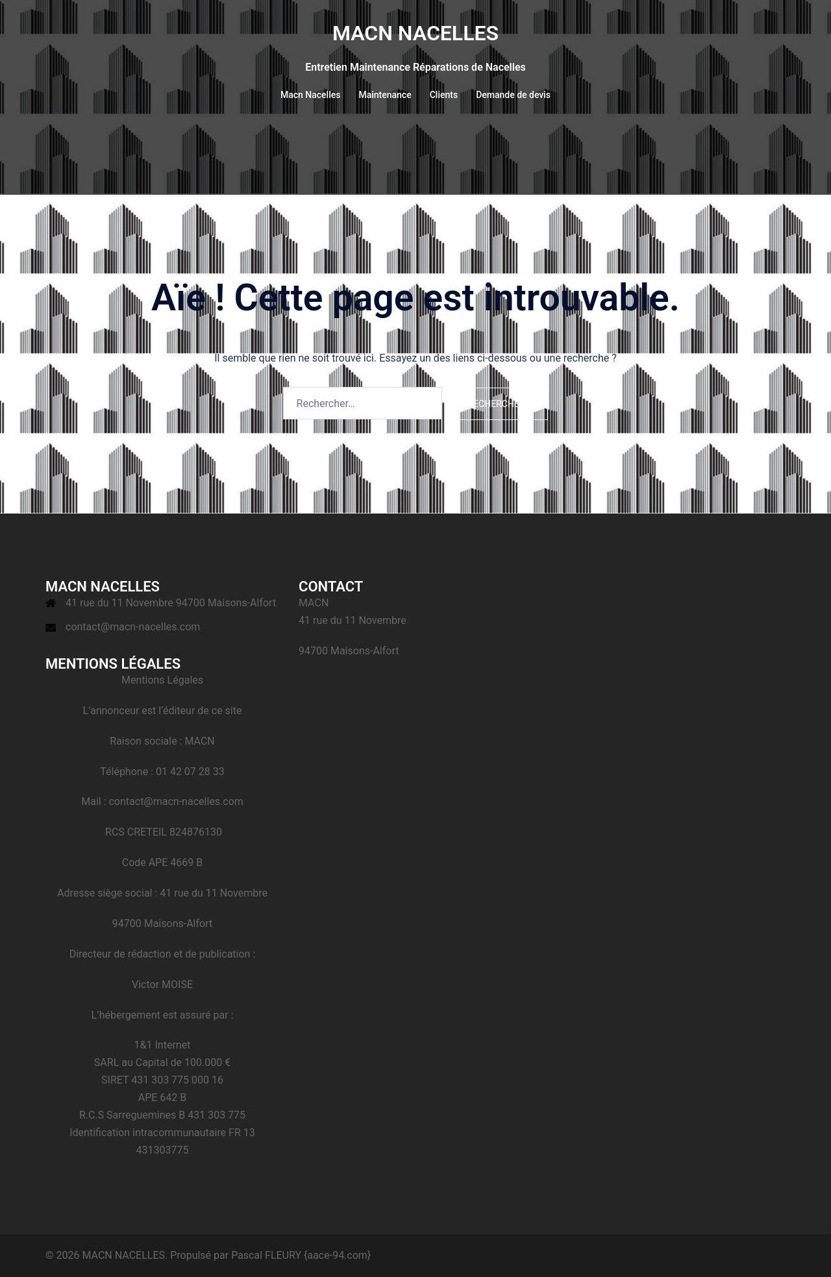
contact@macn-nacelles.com (133, 627)
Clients (444, 95)
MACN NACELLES (415, 33)
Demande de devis (513, 95)
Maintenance (384, 95)
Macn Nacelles (310, 95)
